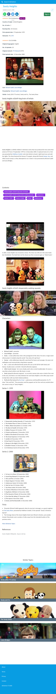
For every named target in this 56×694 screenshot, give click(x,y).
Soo (49, 156)
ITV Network (16, 51)
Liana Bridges (18, 87)
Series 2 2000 (20, 198)
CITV (12, 36)
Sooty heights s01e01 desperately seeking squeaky (19, 195)
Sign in (47, 14)
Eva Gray (21, 380)
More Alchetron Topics (8, 524)
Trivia (29, 198)
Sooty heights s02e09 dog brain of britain (16, 191)
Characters (41, 195)
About (3, 667)
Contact (4, 681)
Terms (3, 672)
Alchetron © (7, 686)
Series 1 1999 (8, 198)
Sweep (45, 156)
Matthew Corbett (17, 154)
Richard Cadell (10, 87)
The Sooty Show (8, 510)
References (38, 198)
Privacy (4, 676)
